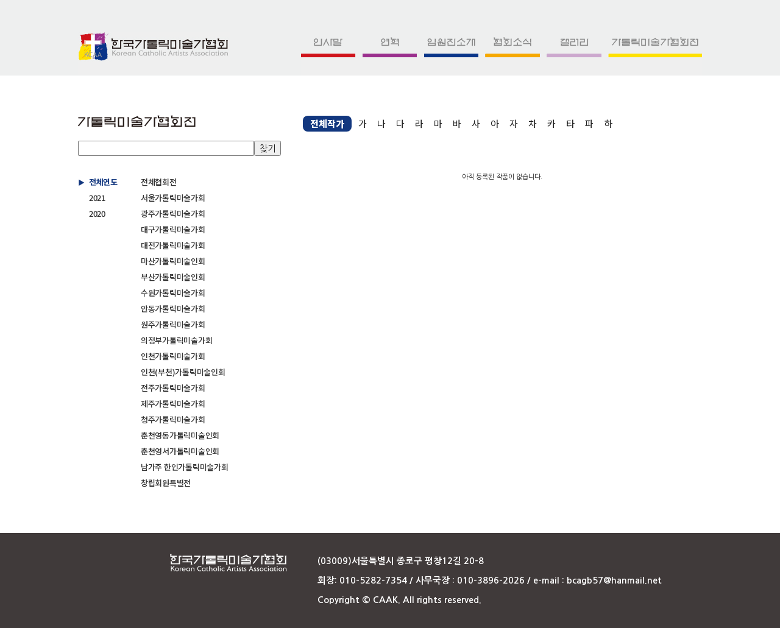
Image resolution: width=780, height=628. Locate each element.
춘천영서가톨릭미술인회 (180, 451)
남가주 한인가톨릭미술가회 (185, 467)
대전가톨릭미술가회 (173, 245)
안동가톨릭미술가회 (173, 308)
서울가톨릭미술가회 (173, 197)
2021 (97, 197)
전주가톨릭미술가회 (173, 387)
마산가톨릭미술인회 (173, 261)
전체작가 (327, 123)
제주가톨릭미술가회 (173, 403)
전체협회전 (159, 182)
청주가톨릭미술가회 (173, 419)
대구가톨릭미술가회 (173, 229)
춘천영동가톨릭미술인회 (180, 435)
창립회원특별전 (166, 483)
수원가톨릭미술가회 (173, 292)
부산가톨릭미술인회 (173, 277)
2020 (97, 213)
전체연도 (103, 182)
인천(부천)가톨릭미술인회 (183, 372)
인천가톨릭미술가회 (173, 356)
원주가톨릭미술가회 (173, 324)
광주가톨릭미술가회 (173, 213)
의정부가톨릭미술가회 (176, 340)
